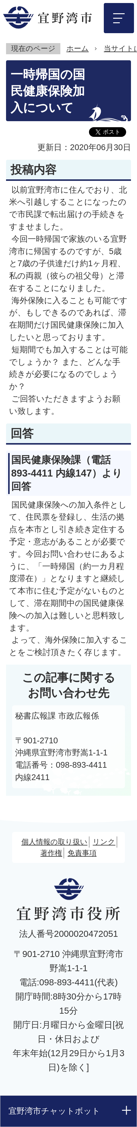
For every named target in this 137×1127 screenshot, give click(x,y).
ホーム (77, 48)
